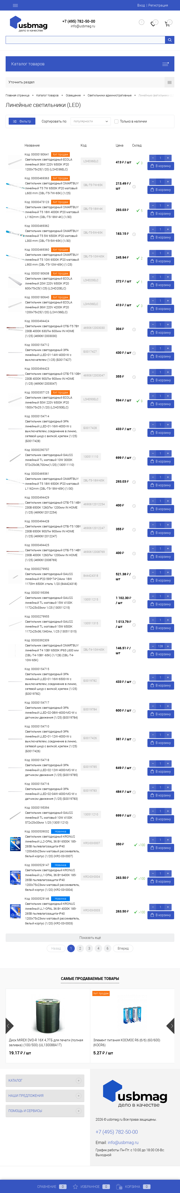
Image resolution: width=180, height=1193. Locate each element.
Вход (141, 5)
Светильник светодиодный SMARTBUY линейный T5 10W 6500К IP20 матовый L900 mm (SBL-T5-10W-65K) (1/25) (52, 259)
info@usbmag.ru (83, 26)
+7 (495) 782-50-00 (78, 21)
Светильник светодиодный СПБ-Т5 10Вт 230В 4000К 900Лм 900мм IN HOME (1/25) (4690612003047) (53, 378)
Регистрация (158, 5)
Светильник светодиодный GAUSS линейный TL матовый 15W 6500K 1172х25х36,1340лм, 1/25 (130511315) (51, 626)
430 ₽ (123, 352)
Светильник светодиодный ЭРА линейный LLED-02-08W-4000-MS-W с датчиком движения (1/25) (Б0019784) (51, 712)
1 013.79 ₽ (123, 624)
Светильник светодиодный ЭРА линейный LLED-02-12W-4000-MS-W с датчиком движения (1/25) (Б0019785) (51, 770)
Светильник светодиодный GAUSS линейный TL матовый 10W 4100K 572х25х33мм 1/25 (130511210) (49, 817)
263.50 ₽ (122, 877)
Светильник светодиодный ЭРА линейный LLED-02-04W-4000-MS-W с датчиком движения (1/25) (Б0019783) (51, 793)
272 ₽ (123, 281)
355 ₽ (120, 376)
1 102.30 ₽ (123, 600)
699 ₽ (123, 457)
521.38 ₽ (123, 576)
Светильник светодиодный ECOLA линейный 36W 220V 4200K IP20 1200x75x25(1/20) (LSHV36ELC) (48, 307)
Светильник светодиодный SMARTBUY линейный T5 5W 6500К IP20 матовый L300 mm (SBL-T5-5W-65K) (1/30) (52, 235)
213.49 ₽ (123, 185)
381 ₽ (123, 739)
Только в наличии (133, 121)
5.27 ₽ (103, 1053)
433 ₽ (123, 429)
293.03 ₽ (122, 209)
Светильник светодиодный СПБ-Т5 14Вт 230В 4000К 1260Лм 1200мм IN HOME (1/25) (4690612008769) (53, 555)
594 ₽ (123, 400)
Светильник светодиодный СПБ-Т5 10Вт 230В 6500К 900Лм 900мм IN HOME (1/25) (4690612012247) (53, 531)
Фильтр (22, 121)
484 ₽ (123, 791)
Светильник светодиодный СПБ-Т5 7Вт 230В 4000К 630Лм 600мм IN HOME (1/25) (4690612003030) (52, 331)
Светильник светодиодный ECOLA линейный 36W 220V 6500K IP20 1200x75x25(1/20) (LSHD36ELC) (48, 164)
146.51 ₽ (123, 650)
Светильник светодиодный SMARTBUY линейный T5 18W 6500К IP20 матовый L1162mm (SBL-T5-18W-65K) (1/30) (52, 483)
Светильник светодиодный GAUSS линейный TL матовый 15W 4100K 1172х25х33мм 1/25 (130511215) (49, 602)
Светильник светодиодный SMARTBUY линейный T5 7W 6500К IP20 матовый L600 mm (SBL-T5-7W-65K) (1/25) (52, 188)
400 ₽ (120, 505)
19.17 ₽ (20, 1053)
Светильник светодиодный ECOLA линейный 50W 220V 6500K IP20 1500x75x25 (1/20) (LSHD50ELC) (48, 402)
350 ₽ (120, 844)
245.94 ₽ (122, 257)
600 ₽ (123, 710)
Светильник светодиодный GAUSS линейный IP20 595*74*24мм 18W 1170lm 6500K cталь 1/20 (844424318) (51, 579)
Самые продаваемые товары (90, 978)
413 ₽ (123, 162)
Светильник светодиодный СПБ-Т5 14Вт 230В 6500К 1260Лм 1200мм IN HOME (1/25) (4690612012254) (53, 507)
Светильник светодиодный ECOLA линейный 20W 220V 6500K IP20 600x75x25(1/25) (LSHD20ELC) (48, 283)
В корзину (161, 166)
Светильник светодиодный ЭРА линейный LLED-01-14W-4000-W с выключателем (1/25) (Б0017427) (48, 354)
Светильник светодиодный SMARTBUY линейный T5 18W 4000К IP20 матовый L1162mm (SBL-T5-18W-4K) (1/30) (52, 212)
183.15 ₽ (122, 233)
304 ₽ (120, 328)
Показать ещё (90, 938)
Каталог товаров (90, 63)
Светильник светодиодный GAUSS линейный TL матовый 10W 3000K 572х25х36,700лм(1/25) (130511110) (49, 460)
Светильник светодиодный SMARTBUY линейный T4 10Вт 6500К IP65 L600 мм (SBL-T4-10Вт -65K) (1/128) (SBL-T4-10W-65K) (52, 653)
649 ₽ (123, 767)
